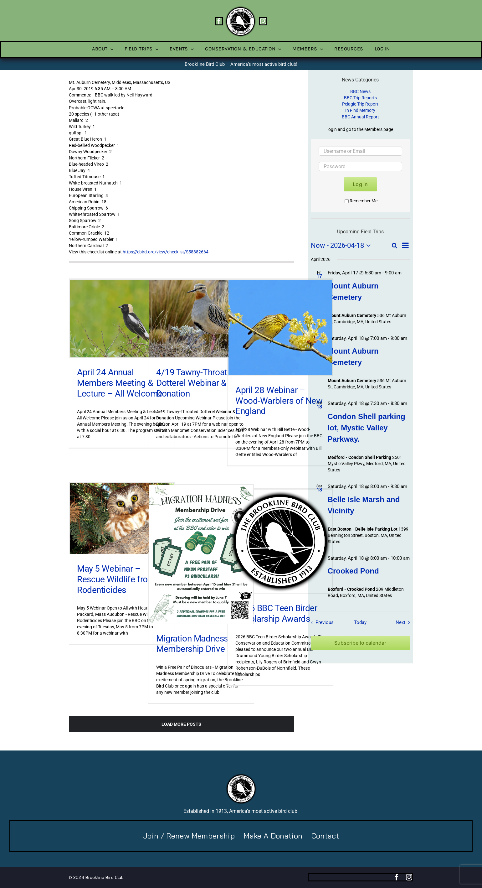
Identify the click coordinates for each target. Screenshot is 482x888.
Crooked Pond (353, 571)
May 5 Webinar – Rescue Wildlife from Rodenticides (116, 579)
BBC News (360, 91)
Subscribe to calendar (360, 643)
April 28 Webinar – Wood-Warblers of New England (279, 400)
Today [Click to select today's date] (360, 622)
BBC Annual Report (360, 116)
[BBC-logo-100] (240, 7)
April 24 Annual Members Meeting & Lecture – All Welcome (119, 382)
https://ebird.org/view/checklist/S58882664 (165, 251)
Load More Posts (181, 724)
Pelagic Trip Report (360, 103)
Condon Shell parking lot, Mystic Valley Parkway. (366, 427)
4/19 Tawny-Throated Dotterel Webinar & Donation (196, 382)
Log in (360, 184)
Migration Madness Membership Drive (192, 643)
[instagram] (263, 21)
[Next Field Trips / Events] (404, 622)
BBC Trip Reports (360, 97)
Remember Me (361, 200)
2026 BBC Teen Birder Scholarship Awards (276, 613)
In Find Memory (360, 110)
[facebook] (219, 21)
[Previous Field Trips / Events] (320, 622)
